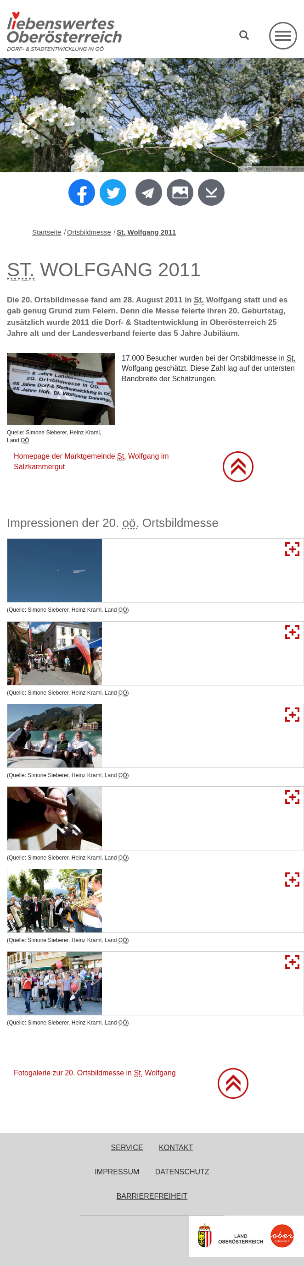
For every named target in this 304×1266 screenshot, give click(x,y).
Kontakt (176, 1147)
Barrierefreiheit (152, 1196)
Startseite (46, 232)
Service (127, 1147)
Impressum (117, 1172)
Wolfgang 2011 (146, 232)
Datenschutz (182, 1172)
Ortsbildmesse (89, 232)
